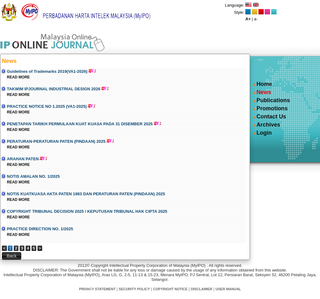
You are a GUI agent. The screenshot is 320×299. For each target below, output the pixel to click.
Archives (268, 125)
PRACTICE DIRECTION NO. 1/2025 (40, 229)
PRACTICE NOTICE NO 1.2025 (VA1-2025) (47, 106)
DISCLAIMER (201, 289)
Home (264, 84)
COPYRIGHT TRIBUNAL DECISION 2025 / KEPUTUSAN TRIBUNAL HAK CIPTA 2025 (87, 211)
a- (256, 19)
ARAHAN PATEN (23, 159)
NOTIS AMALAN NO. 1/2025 (33, 176)
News (264, 92)
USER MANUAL (228, 289)
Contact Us (271, 116)
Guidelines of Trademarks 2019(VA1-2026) (47, 71)
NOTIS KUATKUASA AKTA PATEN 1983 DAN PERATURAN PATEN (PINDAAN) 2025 (86, 194)
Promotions (272, 108)
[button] (11, 256)
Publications (273, 100)
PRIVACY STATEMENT (97, 289)
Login (264, 133)
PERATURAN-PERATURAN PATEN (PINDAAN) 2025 (56, 141)
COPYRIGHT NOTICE (170, 289)
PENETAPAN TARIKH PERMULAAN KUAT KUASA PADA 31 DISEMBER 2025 (80, 124)
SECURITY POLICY (134, 289)
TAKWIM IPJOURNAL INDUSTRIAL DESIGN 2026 (53, 89)
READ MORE (18, 77)
